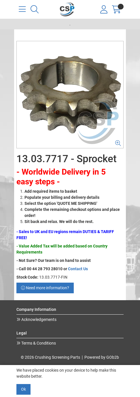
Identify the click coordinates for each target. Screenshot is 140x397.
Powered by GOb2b (101, 357)
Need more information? (45, 288)
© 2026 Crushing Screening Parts (50, 357)
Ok (23, 389)
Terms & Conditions (38, 343)
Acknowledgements (38, 319)
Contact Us (78, 268)
